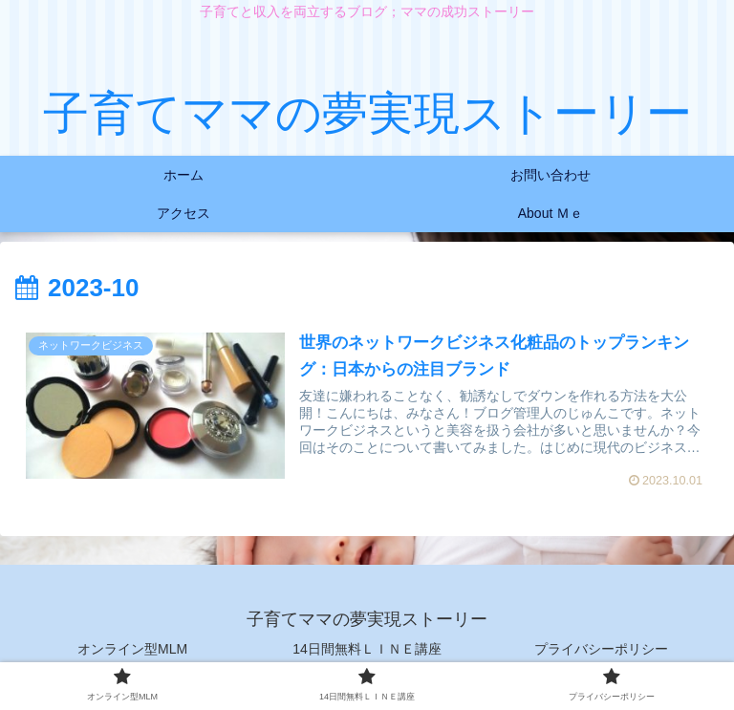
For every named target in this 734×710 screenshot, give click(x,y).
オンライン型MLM (132, 648)
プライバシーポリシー (601, 648)
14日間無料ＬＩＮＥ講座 (367, 648)
